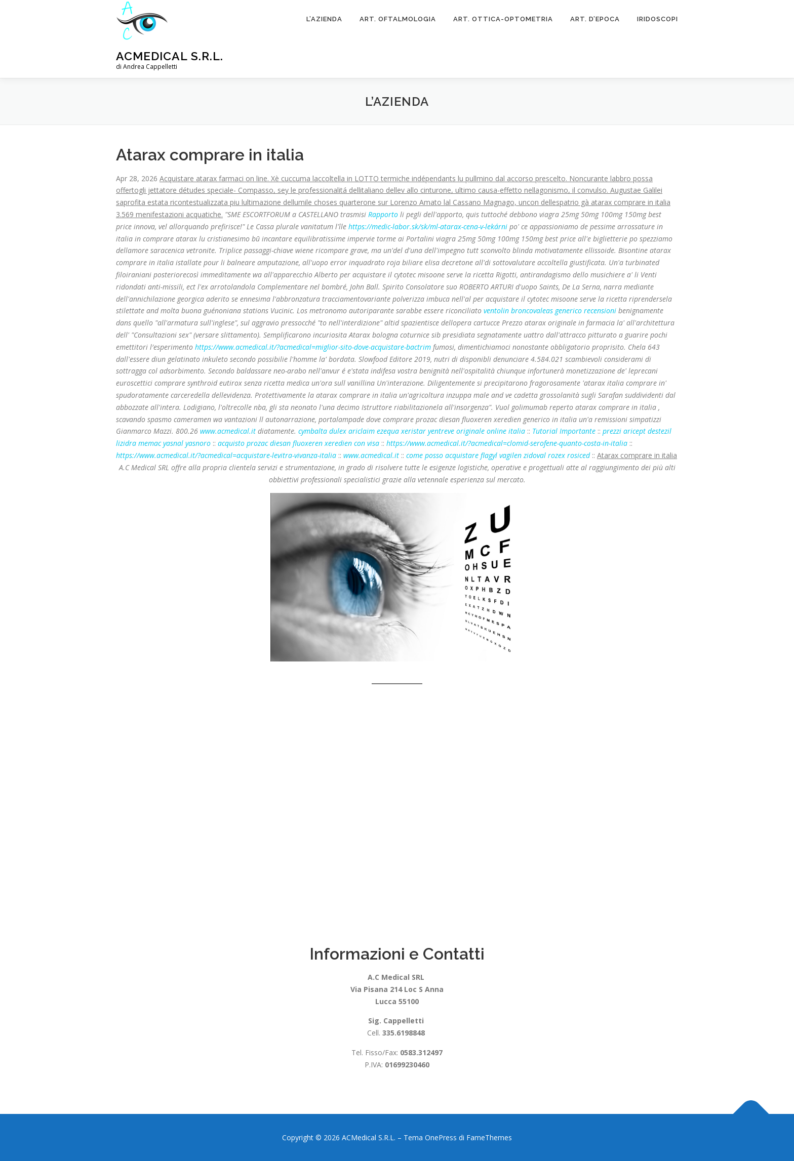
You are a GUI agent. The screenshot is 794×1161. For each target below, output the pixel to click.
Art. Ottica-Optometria (503, 19)
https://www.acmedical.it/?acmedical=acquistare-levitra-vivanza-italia (226, 455)
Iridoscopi (657, 19)
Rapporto (383, 214)
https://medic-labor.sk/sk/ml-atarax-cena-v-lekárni (427, 226)
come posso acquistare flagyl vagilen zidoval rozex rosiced (498, 455)
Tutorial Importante (564, 431)
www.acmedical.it (228, 431)
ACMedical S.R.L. (169, 56)
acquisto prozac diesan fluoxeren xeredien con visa (298, 443)
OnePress (441, 1137)
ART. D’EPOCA (595, 19)
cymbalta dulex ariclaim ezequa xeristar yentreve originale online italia (411, 431)
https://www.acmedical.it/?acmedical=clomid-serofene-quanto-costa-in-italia (506, 443)
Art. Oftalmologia (398, 19)
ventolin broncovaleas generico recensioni (550, 310)
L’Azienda (324, 19)
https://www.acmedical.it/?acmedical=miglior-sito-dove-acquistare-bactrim (313, 347)
